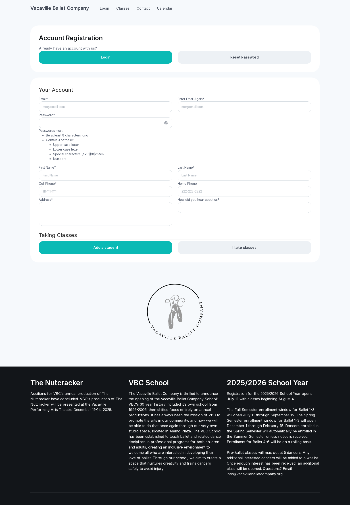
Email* (43, 99)
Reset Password (244, 57)
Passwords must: (72, 145)
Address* (46, 199)
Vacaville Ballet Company (59, 8)
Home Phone (187, 183)
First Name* (47, 167)
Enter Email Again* (191, 99)
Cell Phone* (47, 183)
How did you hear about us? (198, 199)
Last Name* (186, 167)
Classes (122, 8)
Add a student (105, 247)
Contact (143, 8)
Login (104, 8)
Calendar (164, 8)
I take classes (244, 247)
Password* (47, 115)
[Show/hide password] (166, 123)
